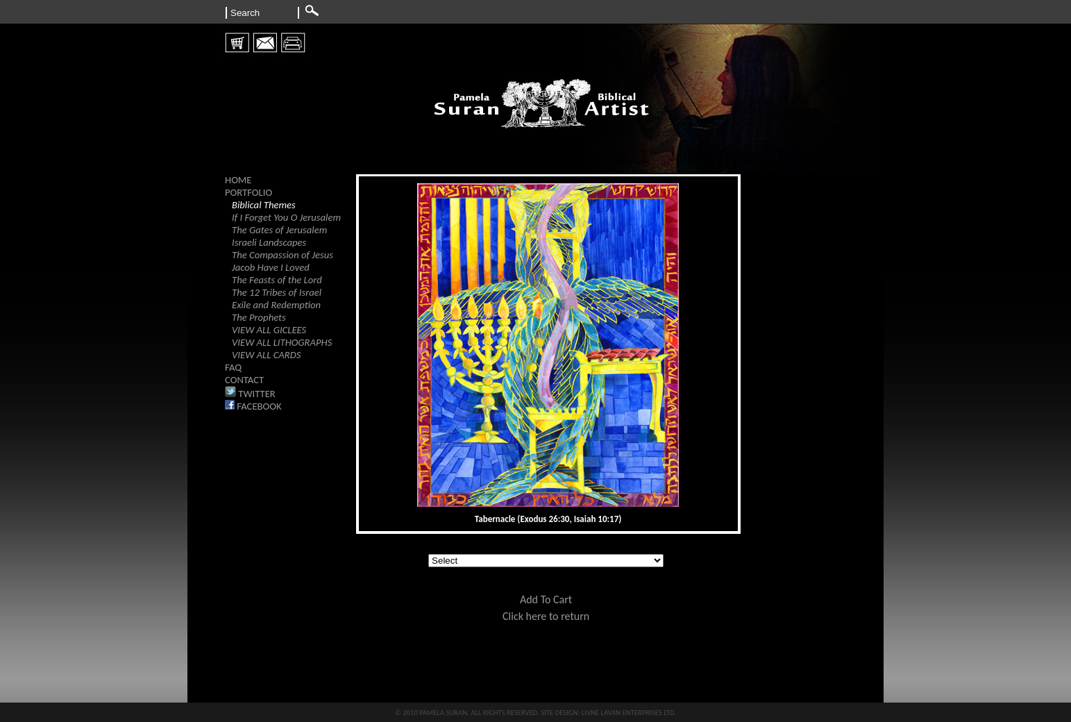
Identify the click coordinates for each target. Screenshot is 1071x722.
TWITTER (250, 393)
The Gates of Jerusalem (279, 230)
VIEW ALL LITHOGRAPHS (282, 342)
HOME (238, 180)
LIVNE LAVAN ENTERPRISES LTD (628, 712)
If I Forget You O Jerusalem (286, 217)
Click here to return (546, 616)
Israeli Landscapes (269, 242)
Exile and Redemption (276, 305)
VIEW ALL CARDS (266, 355)
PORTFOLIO (248, 192)
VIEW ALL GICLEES (269, 330)
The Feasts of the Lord (277, 280)
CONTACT (244, 379)
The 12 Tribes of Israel (276, 292)
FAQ (233, 367)
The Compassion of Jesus (282, 255)
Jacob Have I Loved (271, 267)
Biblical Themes (264, 205)
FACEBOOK (253, 406)
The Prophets (259, 317)
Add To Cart (546, 599)
